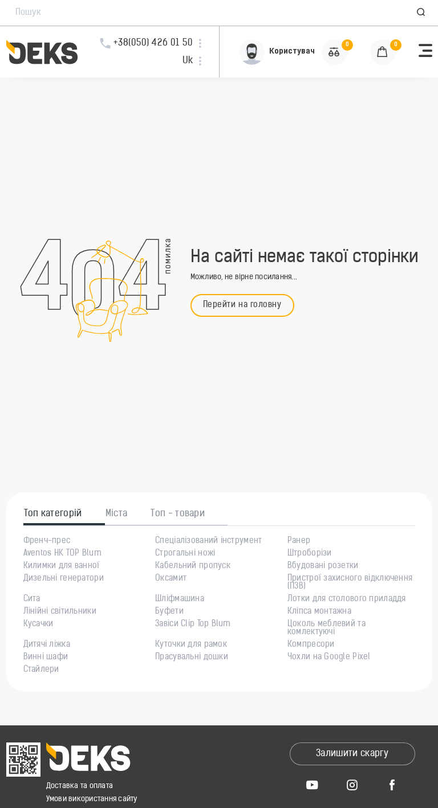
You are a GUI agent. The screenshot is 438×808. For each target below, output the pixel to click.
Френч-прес (47, 541)
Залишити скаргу (352, 753)
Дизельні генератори (63, 579)
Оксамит (170, 579)
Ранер (298, 541)
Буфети (169, 612)
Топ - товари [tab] (178, 514)
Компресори (311, 645)
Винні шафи (45, 658)
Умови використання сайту (91, 799)
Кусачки (38, 625)
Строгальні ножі (185, 554)
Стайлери (41, 670)
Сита (31, 599)
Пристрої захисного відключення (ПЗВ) (349, 583)
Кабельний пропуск (192, 566)
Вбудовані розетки (323, 566)
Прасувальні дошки (191, 658)
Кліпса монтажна (319, 612)
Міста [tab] (117, 514)
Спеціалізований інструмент (208, 541)
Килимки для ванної (61, 566)
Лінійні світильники (59, 612)
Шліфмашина (179, 599)
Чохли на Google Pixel (329, 658)
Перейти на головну (242, 305)
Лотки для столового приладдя (346, 599)
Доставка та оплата (79, 786)
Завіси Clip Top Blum (193, 625)
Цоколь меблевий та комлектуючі (326, 628)
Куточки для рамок (191, 645)
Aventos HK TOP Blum (62, 554)
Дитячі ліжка (46, 645)
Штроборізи (309, 554)
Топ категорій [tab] (53, 514)
